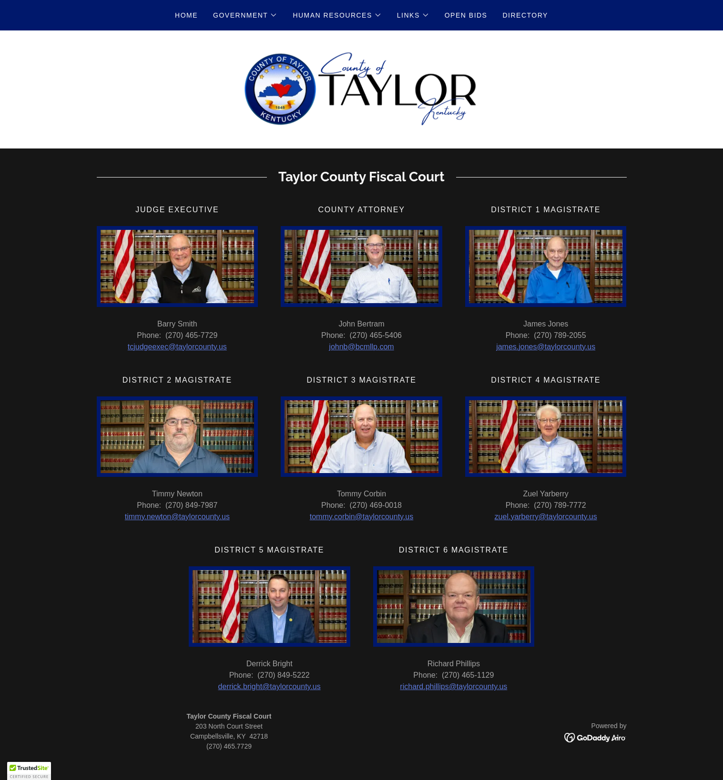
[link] (361, 90)
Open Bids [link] (466, 15)
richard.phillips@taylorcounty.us (453, 688)
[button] (245, 15)
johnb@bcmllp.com (361, 349)
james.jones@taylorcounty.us (545, 349)
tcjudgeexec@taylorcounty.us (177, 349)
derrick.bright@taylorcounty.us (269, 688)
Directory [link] (525, 15)
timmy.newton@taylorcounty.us (177, 518)
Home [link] (186, 15)
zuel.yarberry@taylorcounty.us (546, 518)
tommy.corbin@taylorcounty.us (362, 518)
